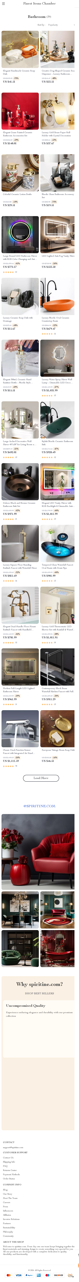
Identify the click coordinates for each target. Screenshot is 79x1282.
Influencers (8, 1211)
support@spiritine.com (13, 1148)
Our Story (7, 1194)
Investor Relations (11, 1219)
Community (8, 1236)
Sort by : (41, 25)
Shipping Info (9, 1162)
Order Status (9, 1179)
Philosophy (8, 1232)
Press (5, 1207)
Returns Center (10, 1170)
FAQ (5, 1166)
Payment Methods (11, 1175)
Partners (7, 1224)
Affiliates (7, 1215)
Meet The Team (10, 1198)
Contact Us (8, 1158)
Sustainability (9, 1228)
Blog (5, 1190)
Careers (6, 1203)
